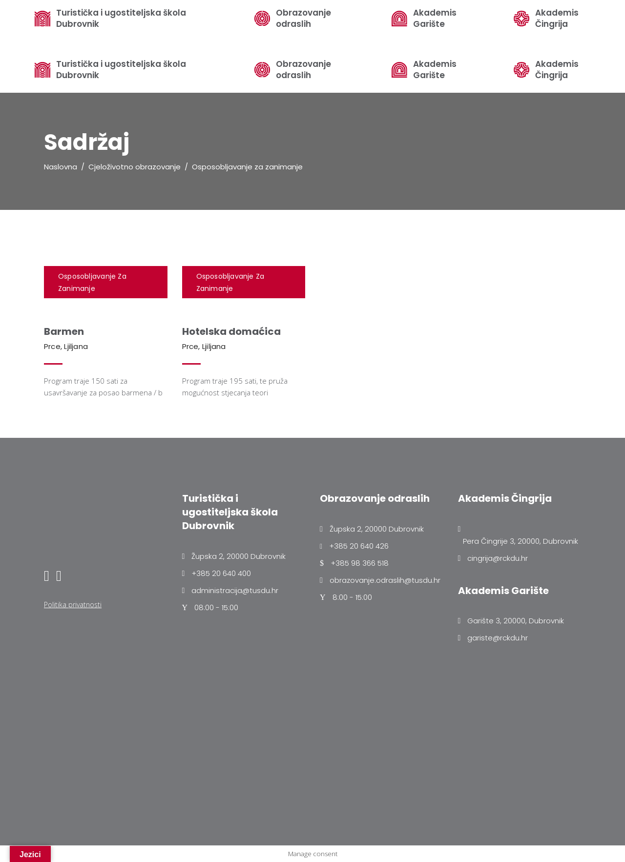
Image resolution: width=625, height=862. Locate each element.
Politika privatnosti (73, 604)
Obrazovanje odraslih (303, 70)
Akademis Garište (435, 70)
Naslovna (60, 167)
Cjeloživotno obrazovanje (134, 167)
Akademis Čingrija (557, 70)
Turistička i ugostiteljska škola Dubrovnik (121, 70)
